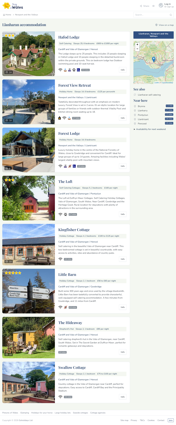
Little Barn (67, 274)
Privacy (134, 420)
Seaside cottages (80, 412)
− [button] (137, 49)
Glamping (24, 412)
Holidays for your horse (41, 412)
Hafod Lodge (69, 37)
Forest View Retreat (74, 85)
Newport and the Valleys (25, 14)
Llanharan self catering (147, 94)
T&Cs (142, 420)
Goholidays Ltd (26, 420)
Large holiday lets (63, 412)
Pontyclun (153, 114)
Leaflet (156, 83)
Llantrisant (153, 119)
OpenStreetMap (167, 83)
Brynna (153, 106)
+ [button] (137, 45)
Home (7, 14)
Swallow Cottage (72, 367)
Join (170, 420)
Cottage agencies (97, 412)
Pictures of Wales (10, 412)
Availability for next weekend (151, 129)
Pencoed (153, 123)
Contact (161, 420)
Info (123, 69)
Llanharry (153, 110)
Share (144, 5)
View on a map (164, 24)
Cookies (151, 420)
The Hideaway (70, 322)
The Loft (65, 181)
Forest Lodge (69, 133)
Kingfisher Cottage (74, 229)
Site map (124, 420)
